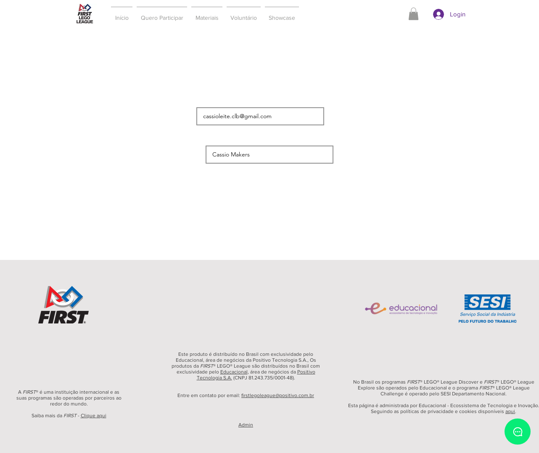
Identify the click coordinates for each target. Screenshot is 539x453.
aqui (510, 411)
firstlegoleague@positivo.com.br (277, 395)
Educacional (234, 372)
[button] (162, 14)
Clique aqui (93, 416)
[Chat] (518, 432)
